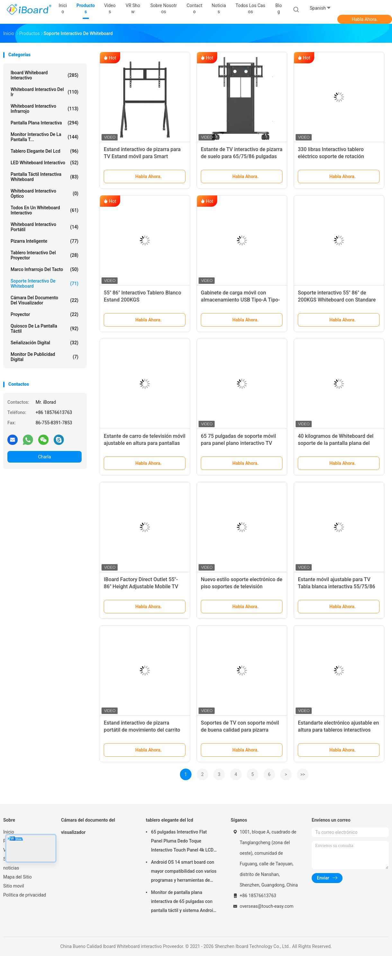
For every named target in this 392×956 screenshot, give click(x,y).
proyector (44, 314)
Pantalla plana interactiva (44, 123)
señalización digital (44, 342)
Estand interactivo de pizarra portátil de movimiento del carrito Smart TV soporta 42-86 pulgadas (143, 730)
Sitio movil (13, 885)
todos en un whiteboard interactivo (44, 210)
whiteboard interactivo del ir (44, 92)
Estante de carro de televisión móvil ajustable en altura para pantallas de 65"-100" (144, 443)
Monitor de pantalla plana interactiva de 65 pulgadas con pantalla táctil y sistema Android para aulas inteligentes (183, 902)
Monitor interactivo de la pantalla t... (44, 137)
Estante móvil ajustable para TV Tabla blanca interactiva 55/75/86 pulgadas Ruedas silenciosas (336, 586)
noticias (11, 867)
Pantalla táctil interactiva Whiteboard (44, 177)
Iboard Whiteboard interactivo (44, 75)
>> (302, 774)
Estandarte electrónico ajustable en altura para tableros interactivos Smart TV (338, 730)
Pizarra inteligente (44, 241)
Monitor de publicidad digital (44, 357)
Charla (44, 456)
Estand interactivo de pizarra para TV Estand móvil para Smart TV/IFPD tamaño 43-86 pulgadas (142, 156)
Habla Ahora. (365, 19)
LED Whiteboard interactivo (44, 162)
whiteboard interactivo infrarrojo (44, 109)
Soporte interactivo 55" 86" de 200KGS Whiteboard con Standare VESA (337, 300)
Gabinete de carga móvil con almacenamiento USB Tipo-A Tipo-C (240, 300)
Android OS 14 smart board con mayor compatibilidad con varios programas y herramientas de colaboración (184, 872)
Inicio (8, 831)
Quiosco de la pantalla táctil (44, 328)
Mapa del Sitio (17, 876)
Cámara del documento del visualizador (44, 300)
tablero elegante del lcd (44, 151)
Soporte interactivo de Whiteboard (44, 283)
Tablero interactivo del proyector (44, 255)
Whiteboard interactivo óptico (44, 193)
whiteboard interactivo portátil (44, 227)
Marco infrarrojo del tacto (44, 269)
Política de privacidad (24, 894)
